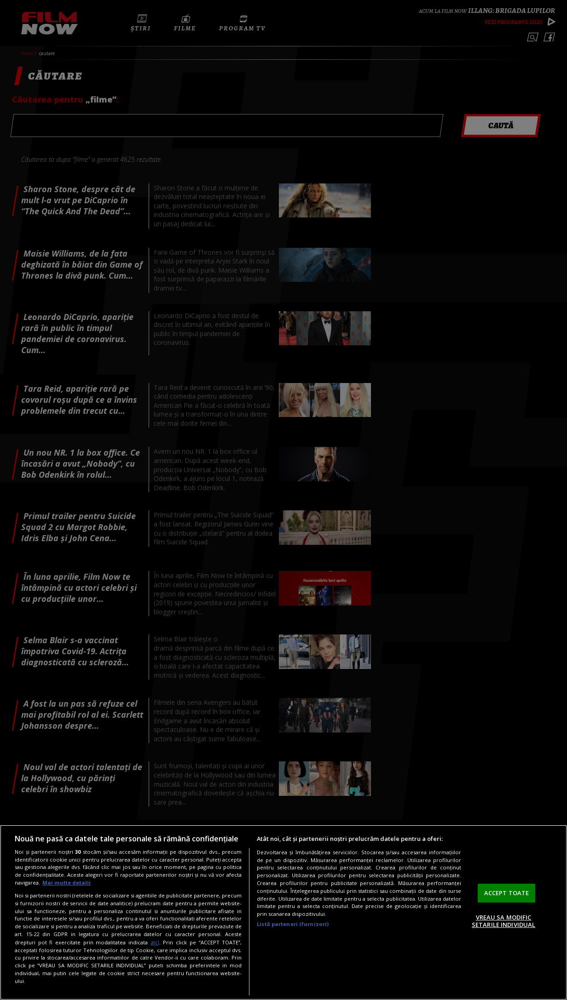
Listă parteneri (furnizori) (293, 923)
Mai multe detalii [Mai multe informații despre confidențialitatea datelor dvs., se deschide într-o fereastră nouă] (66, 882)
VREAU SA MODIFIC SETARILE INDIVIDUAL (503, 921)
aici (154, 942)
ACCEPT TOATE (506, 893)
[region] (283, 912)
